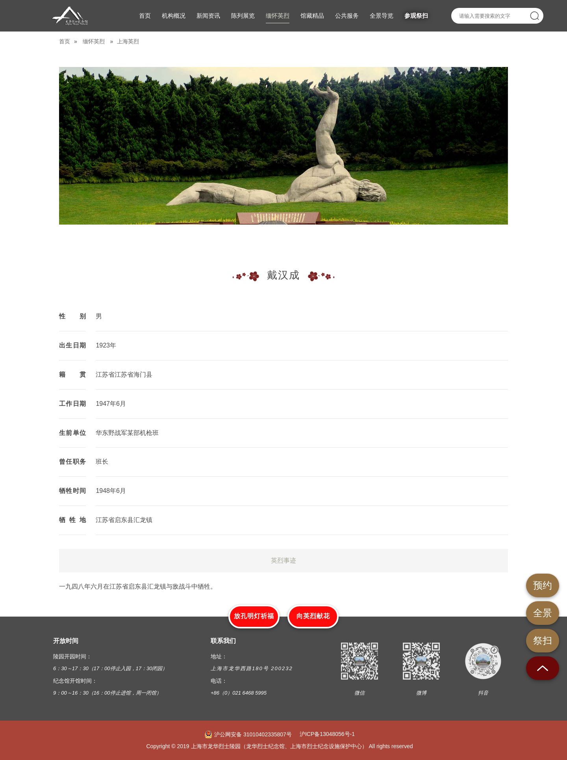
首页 (64, 41)
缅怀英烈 (93, 41)
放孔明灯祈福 (254, 616)
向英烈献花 (313, 616)
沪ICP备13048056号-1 (327, 734)
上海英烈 (128, 41)
